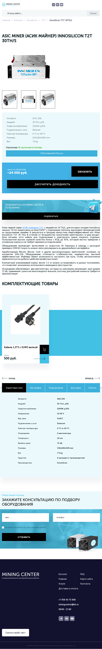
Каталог (63, 574)
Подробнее (44, 359)
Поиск (93, 13)
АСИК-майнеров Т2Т (32, 228)
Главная (63, 579)
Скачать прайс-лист (15, 633)
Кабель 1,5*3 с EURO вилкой (21, 347)
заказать (85, 171)
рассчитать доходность (52, 184)
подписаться (51, 216)
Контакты (85, 584)
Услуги (62, 584)
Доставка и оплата (68, 588)
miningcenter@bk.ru (69, 604)
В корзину (44, 349)
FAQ (82, 574)
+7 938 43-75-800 (67, 600)
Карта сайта (86, 579)
